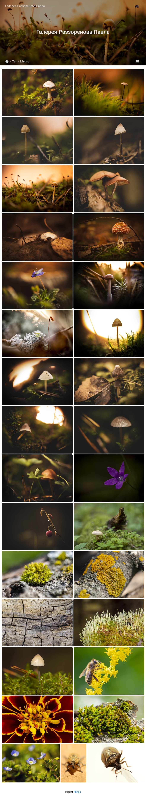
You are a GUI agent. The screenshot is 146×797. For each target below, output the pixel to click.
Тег (14, 61)
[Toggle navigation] (137, 6)
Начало (7, 61)
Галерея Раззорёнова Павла (25, 6)
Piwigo (77, 791)
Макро (24, 61)
